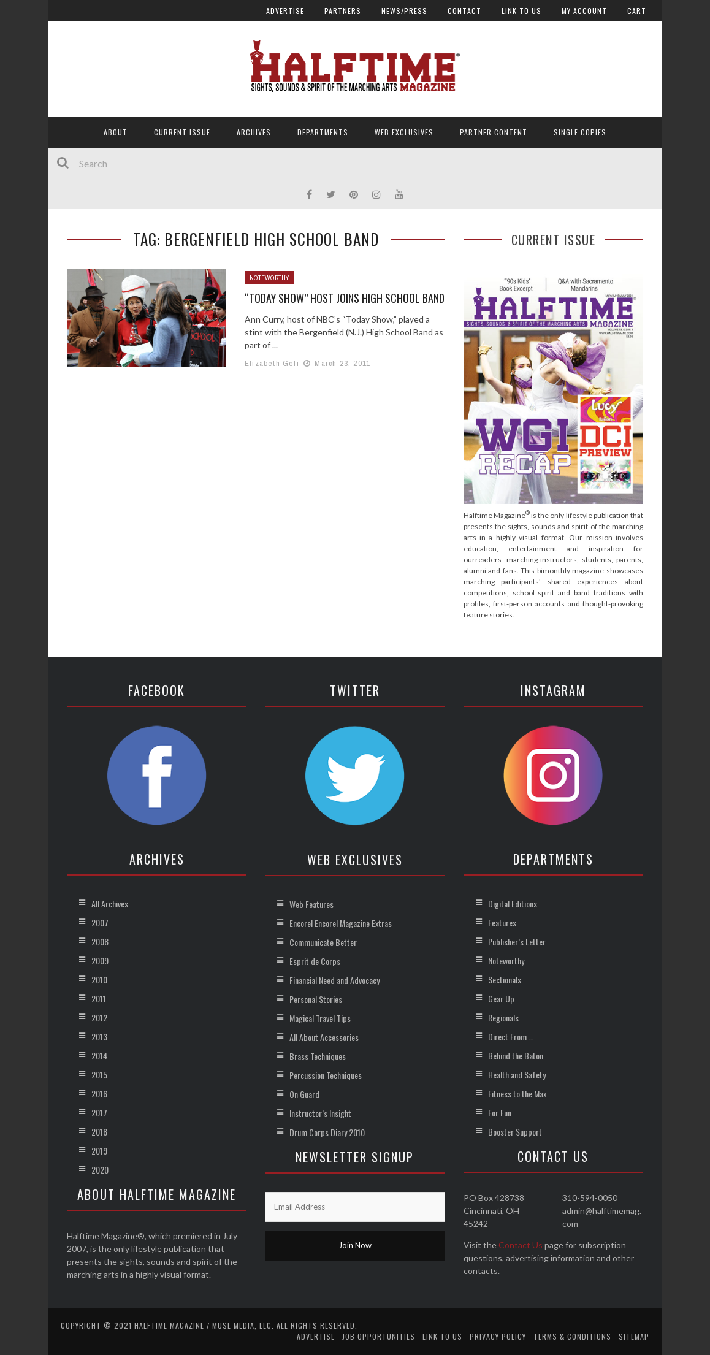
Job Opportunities (378, 1336)
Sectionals (504, 979)
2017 (99, 1112)
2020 (100, 1169)
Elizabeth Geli (272, 363)
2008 (100, 941)
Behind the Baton (515, 1055)
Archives (254, 132)
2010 (99, 979)
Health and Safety (517, 1074)
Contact (464, 11)
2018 (99, 1131)
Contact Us (520, 1245)
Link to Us (521, 11)
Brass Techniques (317, 1056)
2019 (99, 1150)
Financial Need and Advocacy (334, 980)
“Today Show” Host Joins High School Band (345, 298)
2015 (99, 1074)
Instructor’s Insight (320, 1113)
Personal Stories (315, 999)
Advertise (285, 11)
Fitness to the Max (517, 1093)
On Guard (304, 1094)
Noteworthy (269, 277)
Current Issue (182, 132)
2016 (99, 1093)
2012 (99, 1017)
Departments (322, 132)
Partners (342, 11)
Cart (636, 11)
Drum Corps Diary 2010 (327, 1132)
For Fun (499, 1112)
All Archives (109, 903)
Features (502, 922)
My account (584, 11)
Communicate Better (323, 942)
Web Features (311, 904)
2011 (98, 998)
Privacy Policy (498, 1336)
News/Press (404, 11)
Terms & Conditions (572, 1336)
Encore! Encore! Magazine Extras (340, 923)
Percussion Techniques (325, 1075)
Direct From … (510, 1036)
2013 (99, 1036)
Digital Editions (512, 903)
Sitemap (634, 1336)
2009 (100, 960)
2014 (99, 1055)
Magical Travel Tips (320, 1018)
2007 (100, 922)
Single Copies (580, 132)
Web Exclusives (404, 132)
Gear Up (501, 998)
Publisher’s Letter (517, 941)
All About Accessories (324, 1037)
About (116, 132)
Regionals (503, 1017)
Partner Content (493, 132)
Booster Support (515, 1131)
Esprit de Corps (314, 961)
